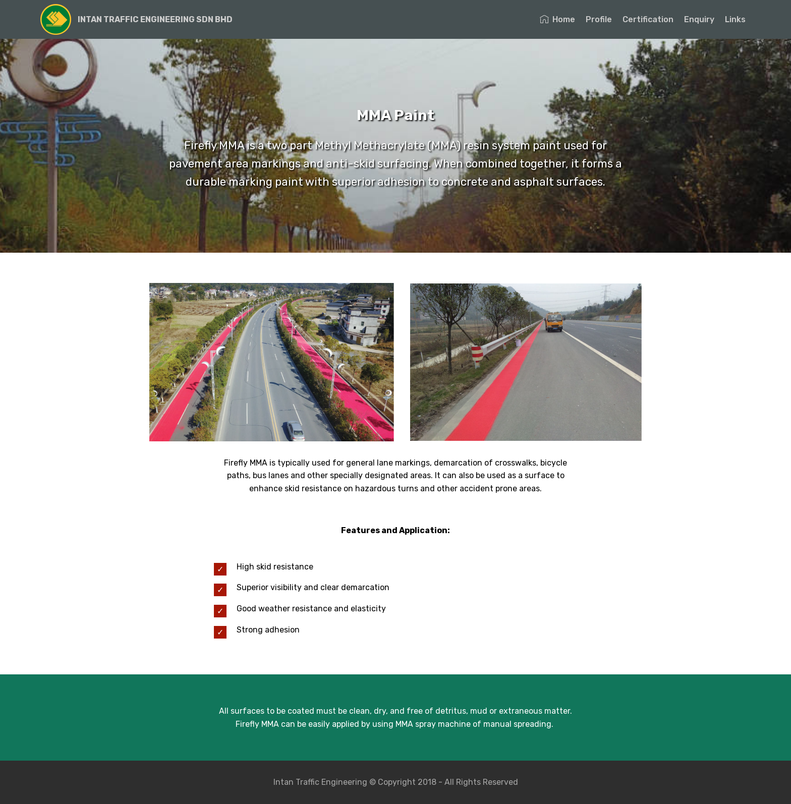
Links (735, 19)
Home (557, 19)
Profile (599, 19)
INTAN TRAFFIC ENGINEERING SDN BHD (155, 19)
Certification (648, 19)
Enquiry (699, 19)
